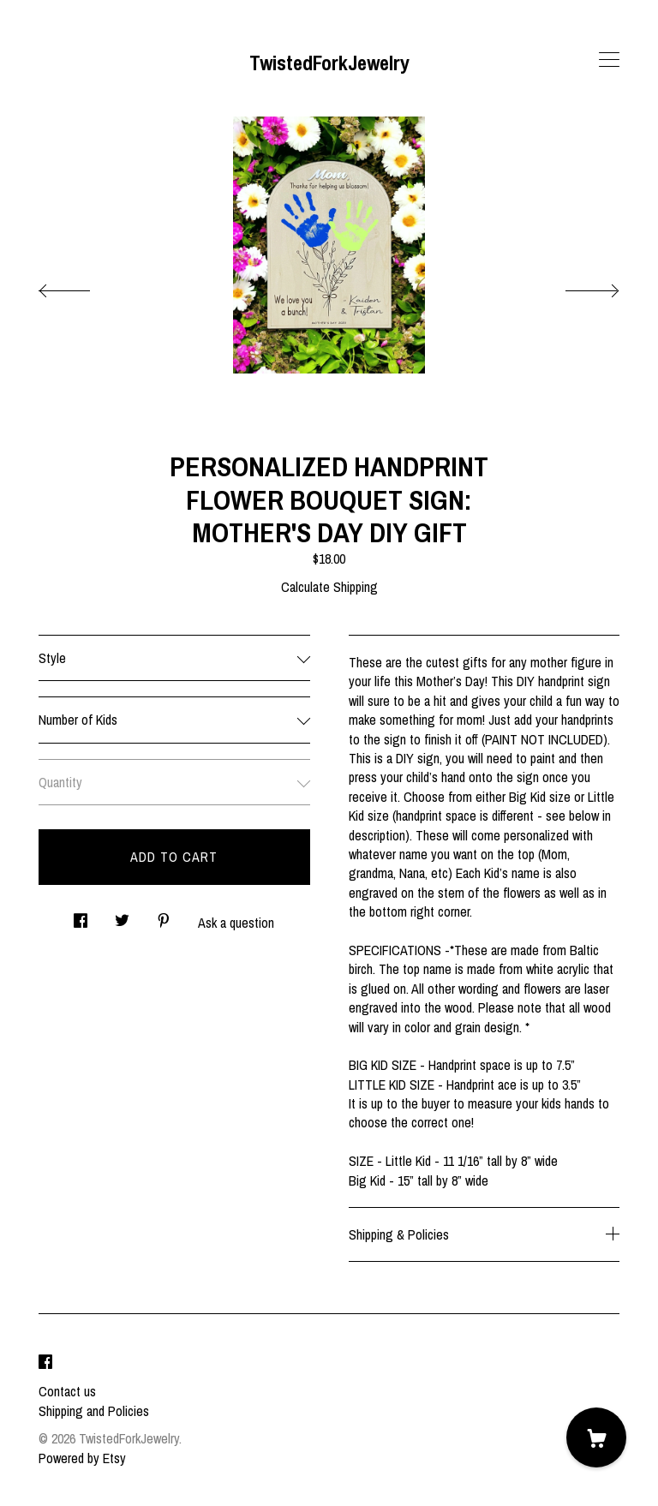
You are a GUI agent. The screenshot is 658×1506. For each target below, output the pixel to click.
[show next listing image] (576, 286)
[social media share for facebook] (80, 916)
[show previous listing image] (81, 286)
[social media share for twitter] (122, 916)
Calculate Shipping (329, 586)
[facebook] (45, 1362)
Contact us (67, 1391)
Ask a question (236, 922)
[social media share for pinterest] (163, 916)
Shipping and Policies (94, 1410)
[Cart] (596, 1437)
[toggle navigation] (609, 60)
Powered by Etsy (82, 1458)
